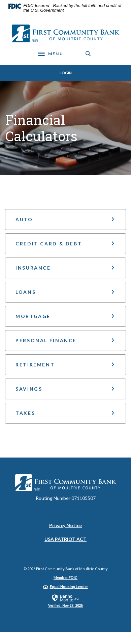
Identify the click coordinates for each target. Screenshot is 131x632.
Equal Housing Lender (69, 586)
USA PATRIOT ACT (65, 539)
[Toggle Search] (88, 53)
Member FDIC (65, 577)
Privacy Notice (65, 525)
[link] (65, 600)
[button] (65, 219)
